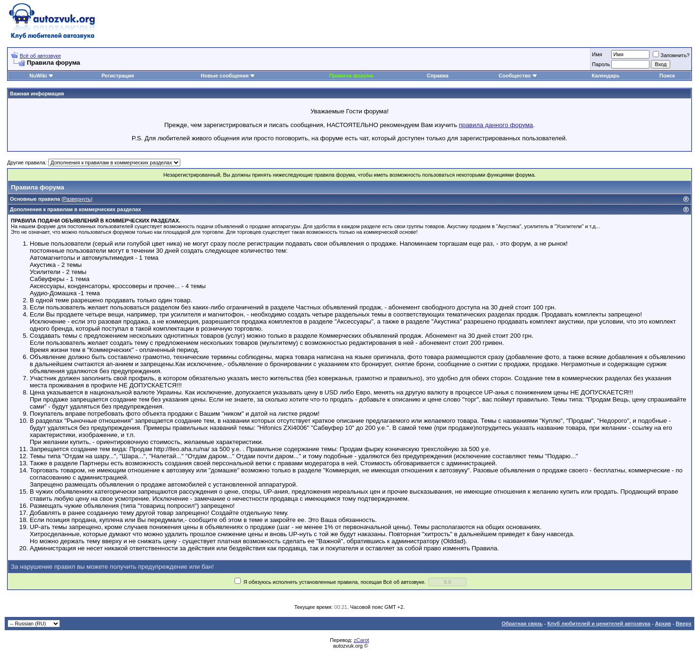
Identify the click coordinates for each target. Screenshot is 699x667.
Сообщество (518, 75)
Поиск (667, 75)
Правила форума (351, 75)
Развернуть (77, 199)
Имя (597, 54)
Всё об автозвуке (40, 56)
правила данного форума (496, 124)
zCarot (361, 640)
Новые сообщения (225, 75)
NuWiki (38, 75)
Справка (437, 75)
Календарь (606, 75)
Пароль (601, 64)
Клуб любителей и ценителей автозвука (598, 623)
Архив (663, 623)
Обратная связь (522, 623)
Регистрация (117, 75)
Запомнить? (671, 55)
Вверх (683, 623)
